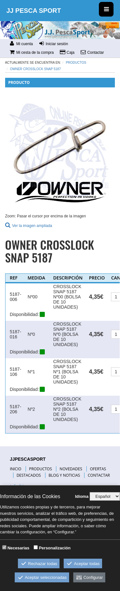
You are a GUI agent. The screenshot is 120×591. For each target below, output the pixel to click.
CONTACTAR (99, 475)
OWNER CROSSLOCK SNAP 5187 (35, 69)
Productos (76, 62)
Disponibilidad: (24, 314)
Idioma (81, 496)
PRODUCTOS (40, 469)
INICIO (15, 469)
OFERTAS (98, 469)
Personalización (54, 548)
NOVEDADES (71, 469)
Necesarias (18, 548)
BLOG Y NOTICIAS (64, 475)
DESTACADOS (29, 475)
